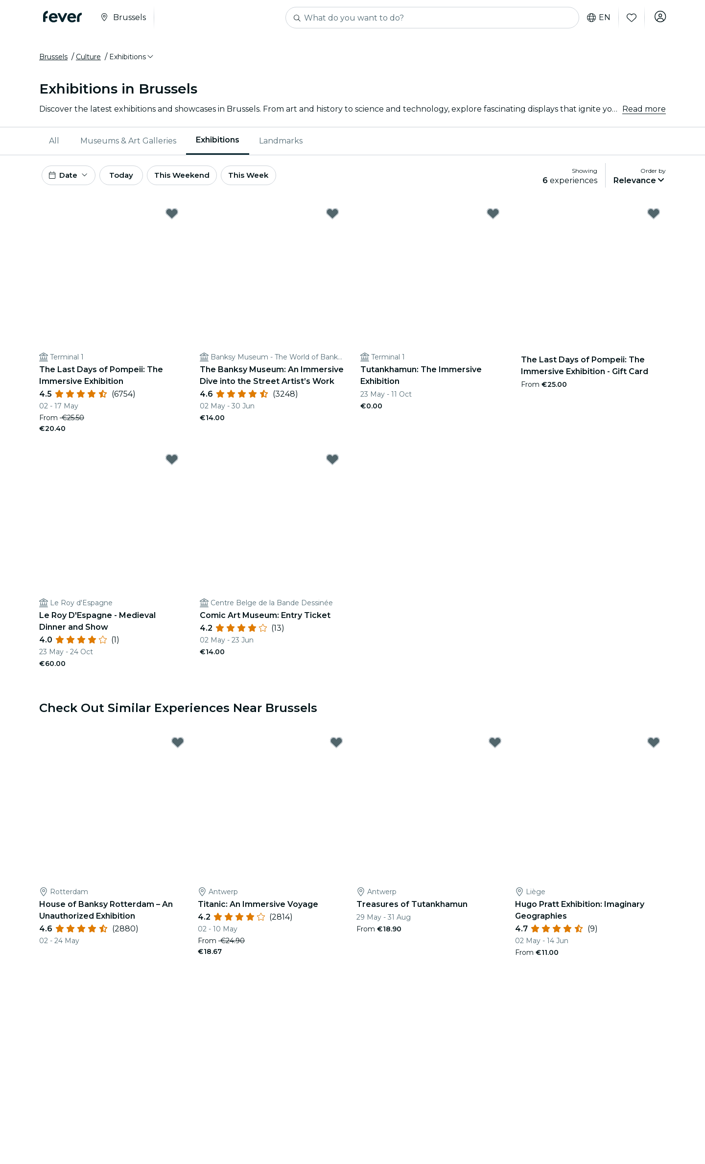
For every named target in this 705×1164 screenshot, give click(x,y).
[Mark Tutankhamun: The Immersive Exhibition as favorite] (493, 220)
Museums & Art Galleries (128, 144)
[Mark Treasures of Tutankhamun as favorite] (495, 749)
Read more (644, 112)
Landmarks (281, 144)
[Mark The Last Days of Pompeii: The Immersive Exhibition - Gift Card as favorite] (653, 220)
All (54, 144)
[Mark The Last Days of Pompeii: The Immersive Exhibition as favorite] (171, 220)
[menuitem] (54, 144)
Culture (88, 60)
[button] (132, 60)
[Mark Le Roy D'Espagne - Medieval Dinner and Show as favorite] (171, 466)
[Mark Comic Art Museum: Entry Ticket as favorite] (332, 466)
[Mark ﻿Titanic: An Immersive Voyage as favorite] (336, 749)
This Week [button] (271, 180)
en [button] (596, 17)
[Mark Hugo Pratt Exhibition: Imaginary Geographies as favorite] (653, 749)
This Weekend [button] (200, 180)
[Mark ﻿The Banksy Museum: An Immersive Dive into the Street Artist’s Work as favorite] (332, 220)
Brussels (53, 60)
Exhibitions (217, 143)
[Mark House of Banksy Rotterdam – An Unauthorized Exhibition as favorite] (177, 749)
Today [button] (131, 180)
